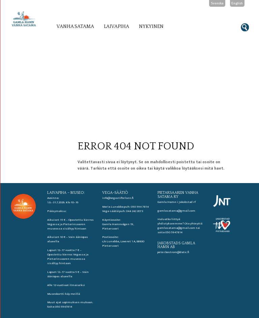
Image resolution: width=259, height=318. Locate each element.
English (237, 3)
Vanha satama (75, 26)
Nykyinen (151, 26)
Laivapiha (116, 26)
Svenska (217, 3)
